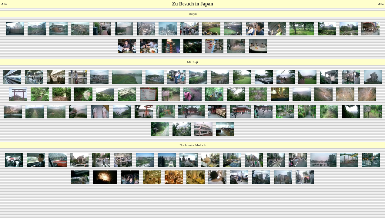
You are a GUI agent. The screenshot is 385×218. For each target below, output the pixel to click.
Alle (4, 4)
